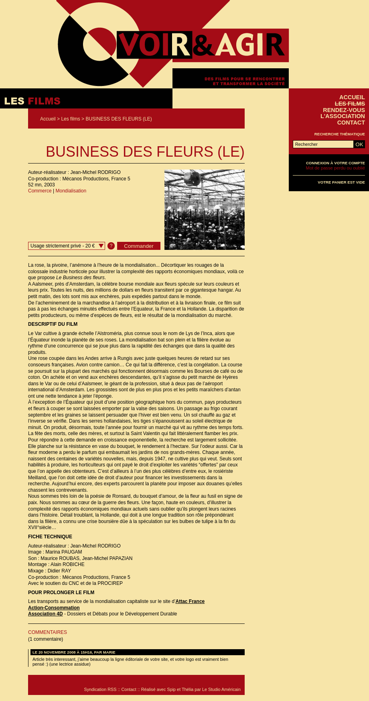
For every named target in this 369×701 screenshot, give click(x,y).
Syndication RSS (100, 689)
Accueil (48, 119)
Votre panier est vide (341, 182)
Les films (70, 119)
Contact (351, 122)
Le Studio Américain (221, 689)
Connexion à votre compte (335, 163)
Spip (171, 689)
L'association (342, 116)
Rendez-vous (344, 110)
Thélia (187, 689)
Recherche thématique (339, 134)
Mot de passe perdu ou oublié (335, 168)
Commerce (40, 191)
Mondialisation (70, 191)
